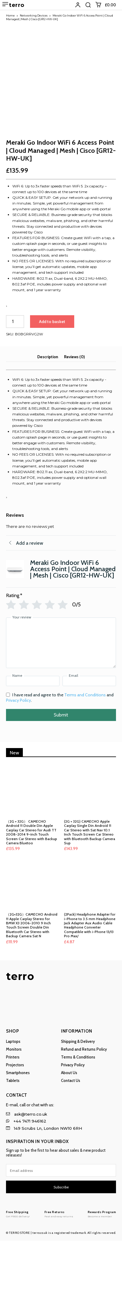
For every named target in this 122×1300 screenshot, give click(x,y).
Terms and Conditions (85, 754)
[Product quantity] (15, 380)
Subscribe (61, 1246)
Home (10, 15)
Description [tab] (47, 416)
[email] (61, 1229)
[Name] (32, 740)
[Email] (89, 740)
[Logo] (18, 1273)
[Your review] (61, 702)
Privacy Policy (18, 759)
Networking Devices (33, 15)
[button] (88, 5)
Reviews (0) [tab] (74, 416)
